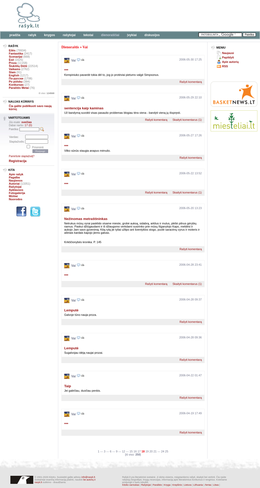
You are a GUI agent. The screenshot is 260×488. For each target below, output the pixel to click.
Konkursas (16, 84)
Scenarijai (15, 56)
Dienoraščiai (110, 35)
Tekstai (88, 35)
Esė (11, 59)
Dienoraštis (70, 47)
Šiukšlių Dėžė (18, 66)
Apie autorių (230, 61)
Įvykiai (132, 35)
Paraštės (157, 485)
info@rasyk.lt (88, 477)
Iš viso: (46, 93)
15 (131, 451)
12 (123, 451)
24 (162, 451)
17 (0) (28, 125)
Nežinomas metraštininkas (85, 219)
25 (166, 451)
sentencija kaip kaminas (83, 108)
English (14, 75)
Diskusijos (152, 35)
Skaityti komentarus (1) (187, 119)
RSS (225, 66)
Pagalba (14, 177)
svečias (26, 122)
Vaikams (14, 69)
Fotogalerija (17, 193)
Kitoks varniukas (130, 485)
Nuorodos (15, 199)
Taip (67, 386)
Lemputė (71, 310)
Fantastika (16, 53)
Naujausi (228, 53)
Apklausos (16, 189)
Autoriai (14, 183)
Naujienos (16, 180)
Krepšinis (177, 485)
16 (135, 451)
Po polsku (16, 81)
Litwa (216, 485)
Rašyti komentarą (190, 81)
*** (66, 70)
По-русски (16, 78)
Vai (85, 47)
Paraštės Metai (19, 87)
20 (151, 451)
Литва (208, 485)
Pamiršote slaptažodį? (21, 156)
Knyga (167, 485)
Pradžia (14, 35)
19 (147, 451)
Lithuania (198, 485)
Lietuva (187, 485)
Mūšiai (13, 196)
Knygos (49, 35)
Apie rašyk (16, 174)
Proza (13, 62)
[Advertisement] (80, 19)
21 (155, 451)
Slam (12, 72)
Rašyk (32, 35)
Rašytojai (69, 35)
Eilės (12, 50)
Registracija (18, 161)
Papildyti (228, 57)
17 (139, 451)
